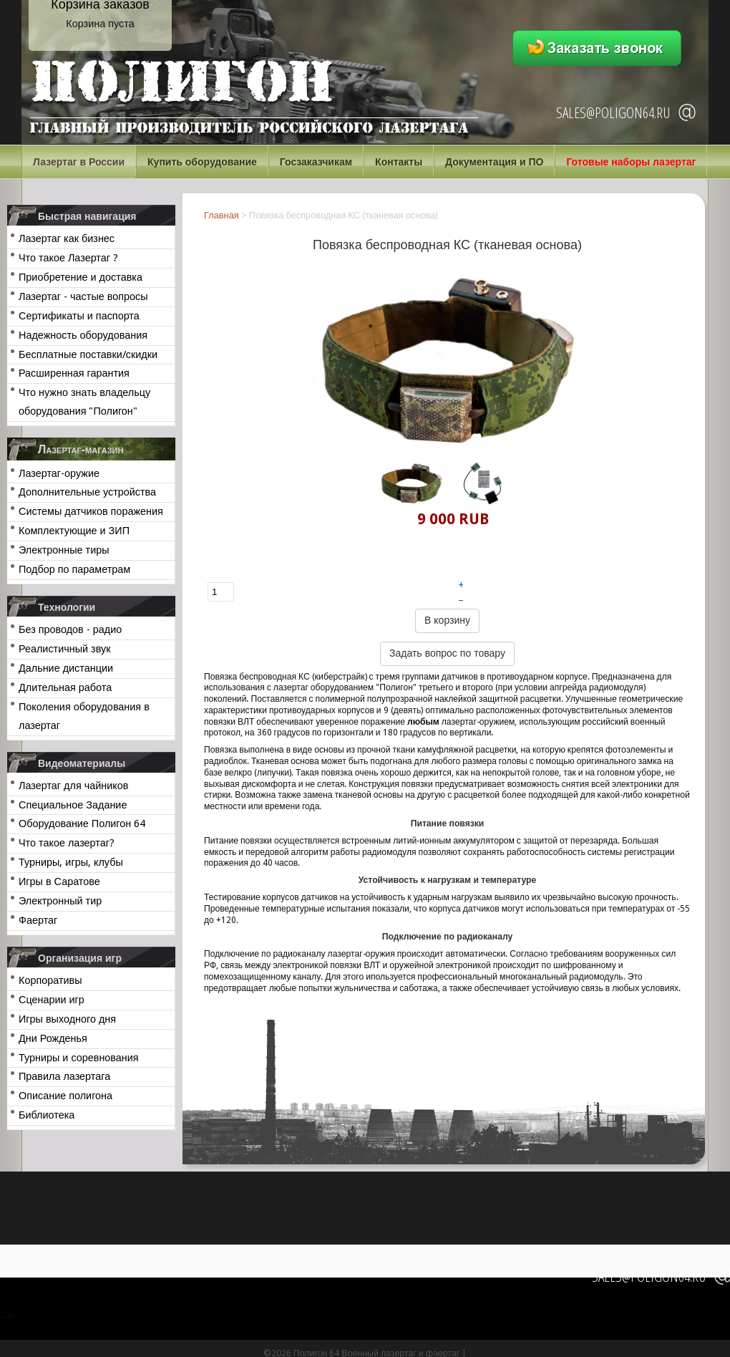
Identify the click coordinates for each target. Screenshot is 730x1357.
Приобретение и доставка (80, 277)
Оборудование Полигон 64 (82, 823)
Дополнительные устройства (87, 492)
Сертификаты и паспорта (79, 316)
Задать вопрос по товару (447, 653)
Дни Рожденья (53, 1038)
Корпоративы (50, 980)
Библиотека (46, 1115)
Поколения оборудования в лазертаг (84, 716)
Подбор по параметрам (74, 569)
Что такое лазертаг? (67, 843)
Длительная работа (65, 687)
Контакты (398, 162)
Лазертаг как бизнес (67, 238)
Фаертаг (38, 920)
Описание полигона (65, 1095)
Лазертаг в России (79, 162)
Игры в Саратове (59, 881)
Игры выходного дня (67, 1019)
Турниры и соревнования (79, 1057)
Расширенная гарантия (74, 373)
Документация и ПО (494, 162)
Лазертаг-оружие (59, 473)
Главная (221, 215)
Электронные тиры (64, 550)
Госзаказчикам (316, 162)
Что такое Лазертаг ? (68, 258)
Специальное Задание (73, 805)
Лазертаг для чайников (73, 785)
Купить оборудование (202, 162)
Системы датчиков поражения (91, 511)
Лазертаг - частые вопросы (83, 296)
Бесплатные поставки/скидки (88, 354)
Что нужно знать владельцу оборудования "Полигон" (84, 402)
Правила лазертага (64, 1076)
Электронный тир (60, 901)
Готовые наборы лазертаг (631, 162)
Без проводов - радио (70, 629)
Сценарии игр (51, 999)
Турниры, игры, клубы (71, 862)
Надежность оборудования (83, 335)
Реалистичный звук (64, 649)
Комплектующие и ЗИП (74, 530)
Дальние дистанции (66, 668)
